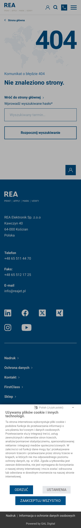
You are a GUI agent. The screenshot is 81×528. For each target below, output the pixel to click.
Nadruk (11, 516)
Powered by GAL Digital (40, 523)
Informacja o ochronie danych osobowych (47, 516)
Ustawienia (56, 490)
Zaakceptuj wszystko (40, 501)
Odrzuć (21, 490)
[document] (40, 447)
